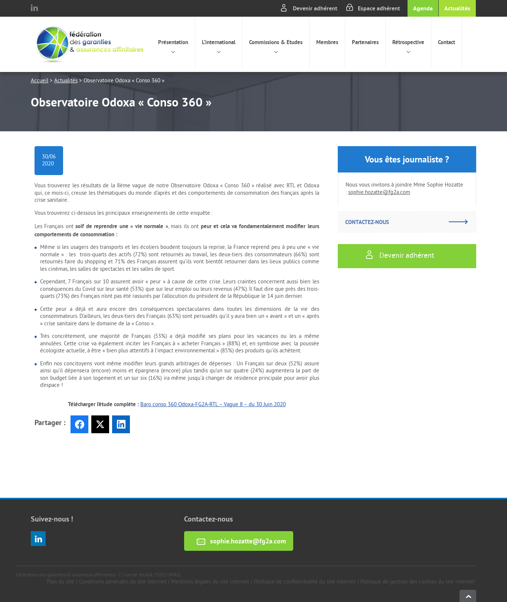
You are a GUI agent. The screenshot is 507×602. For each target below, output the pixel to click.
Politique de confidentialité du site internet (305, 582)
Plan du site (60, 582)
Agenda (423, 8)
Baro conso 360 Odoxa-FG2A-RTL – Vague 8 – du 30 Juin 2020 (213, 404)
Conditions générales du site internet (122, 582)
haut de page (467, 596)
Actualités (457, 8)
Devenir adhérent (315, 8)
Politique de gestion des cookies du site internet (417, 582)
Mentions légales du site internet (210, 582)
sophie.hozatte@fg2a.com (379, 192)
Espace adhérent (379, 8)
